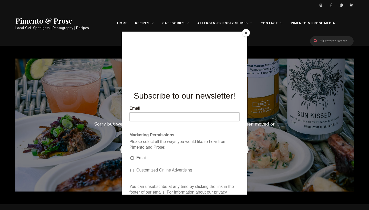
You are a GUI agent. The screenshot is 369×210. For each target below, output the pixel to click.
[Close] (246, 33)
